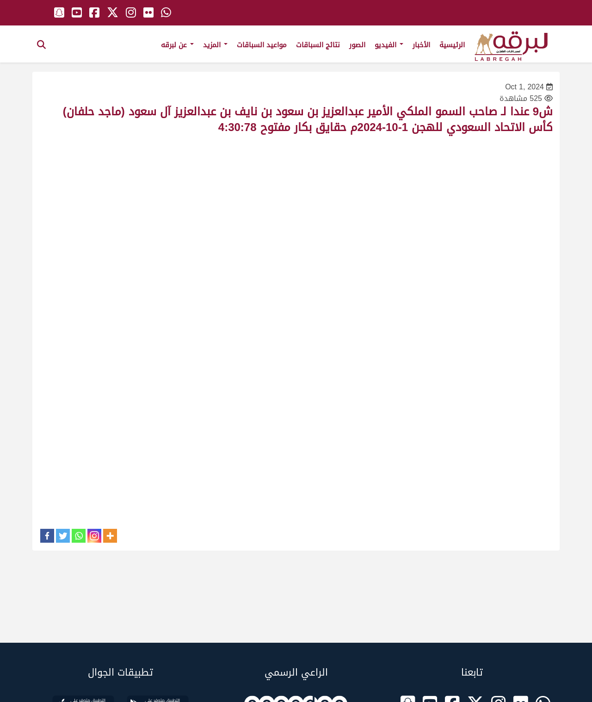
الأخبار (421, 44)
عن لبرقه (177, 44)
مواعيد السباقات (262, 44)
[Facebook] (47, 536)
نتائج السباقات (318, 44)
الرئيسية (452, 44)
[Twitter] (63, 536)
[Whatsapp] (79, 536)
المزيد (215, 44)
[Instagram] (94, 536)
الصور (357, 44)
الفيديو (389, 44)
